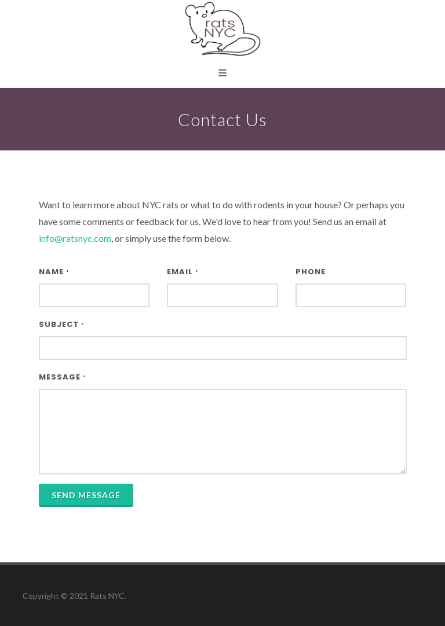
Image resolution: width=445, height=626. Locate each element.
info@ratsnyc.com (75, 238)
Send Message (86, 495)
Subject (62, 324)
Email (183, 271)
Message (62, 376)
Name (54, 271)
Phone (311, 271)
